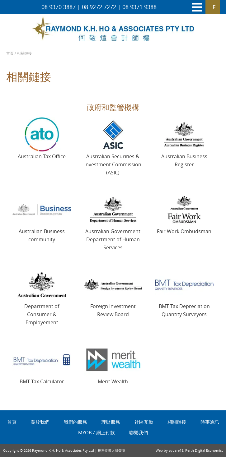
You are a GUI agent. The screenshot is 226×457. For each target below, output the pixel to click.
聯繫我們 (138, 432)
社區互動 (143, 422)
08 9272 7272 (99, 7)
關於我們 (40, 422)
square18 (176, 450)
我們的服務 (75, 422)
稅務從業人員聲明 (111, 450)
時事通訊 (209, 422)
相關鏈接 (176, 422)
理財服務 (110, 422)
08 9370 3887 (58, 7)
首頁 (10, 53)
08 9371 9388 (139, 7)
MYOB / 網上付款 (96, 432)
